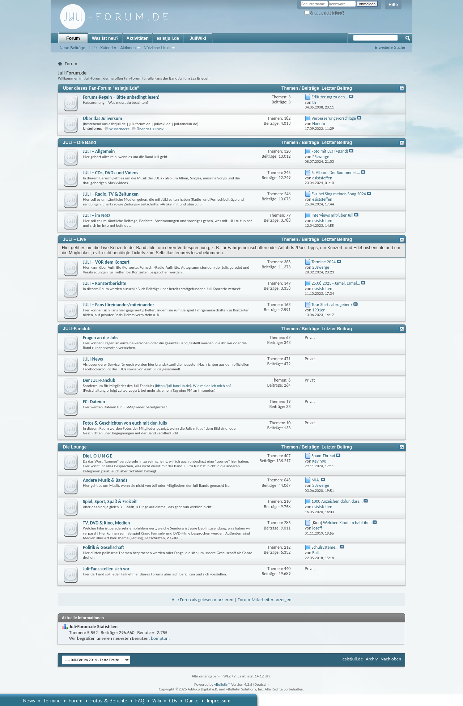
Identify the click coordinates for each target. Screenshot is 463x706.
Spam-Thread (323, 455)
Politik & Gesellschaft (103, 547)
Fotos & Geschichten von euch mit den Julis (125, 423)
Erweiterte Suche (390, 47)
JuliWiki (198, 38)
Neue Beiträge (72, 48)
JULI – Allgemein (99, 151)
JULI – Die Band (79, 142)
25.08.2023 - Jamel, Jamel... (335, 283)
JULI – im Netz (96, 215)
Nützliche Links (157, 48)
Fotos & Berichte (108, 700)
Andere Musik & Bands (105, 480)
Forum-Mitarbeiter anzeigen (265, 599)
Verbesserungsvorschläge (333, 118)
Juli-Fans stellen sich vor (106, 568)
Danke (192, 700)
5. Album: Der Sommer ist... (335, 172)
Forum (73, 38)
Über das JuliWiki (151, 129)
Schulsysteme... (325, 547)
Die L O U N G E (97, 456)
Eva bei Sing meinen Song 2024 (338, 193)
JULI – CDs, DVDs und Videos (110, 172)
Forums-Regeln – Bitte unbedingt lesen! (121, 97)
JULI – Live (74, 239)
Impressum (218, 700)
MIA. (315, 479)
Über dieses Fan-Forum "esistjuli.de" (101, 88)
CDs (173, 700)
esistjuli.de (168, 38)
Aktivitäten (138, 38)
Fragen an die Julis (100, 337)
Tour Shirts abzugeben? (331, 304)
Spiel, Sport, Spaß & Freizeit (110, 501)
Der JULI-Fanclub (99, 380)
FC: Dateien (94, 401)
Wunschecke (119, 129)
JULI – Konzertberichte (104, 283)
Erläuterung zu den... (329, 96)
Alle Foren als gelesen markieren (202, 599)
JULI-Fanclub (76, 328)
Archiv (372, 659)
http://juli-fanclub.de (173, 385)
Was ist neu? (105, 38)
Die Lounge (74, 447)
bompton (160, 638)
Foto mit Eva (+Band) (329, 151)
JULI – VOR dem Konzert (106, 262)
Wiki (156, 700)
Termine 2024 (323, 261)
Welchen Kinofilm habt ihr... (347, 522)
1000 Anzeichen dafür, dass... (336, 501)
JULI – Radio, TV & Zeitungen (111, 194)
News (29, 700)
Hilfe (393, 4)
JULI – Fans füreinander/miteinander (118, 304)
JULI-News (93, 359)
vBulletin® (222, 684)
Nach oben (391, 659)
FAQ (139, 700)
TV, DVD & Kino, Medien (106, 523)
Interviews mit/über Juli (332, 215)
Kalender (108, 48)
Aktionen (128, 48)
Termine (52, 700)
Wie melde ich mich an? (212, 385)
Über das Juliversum (102, 118)
